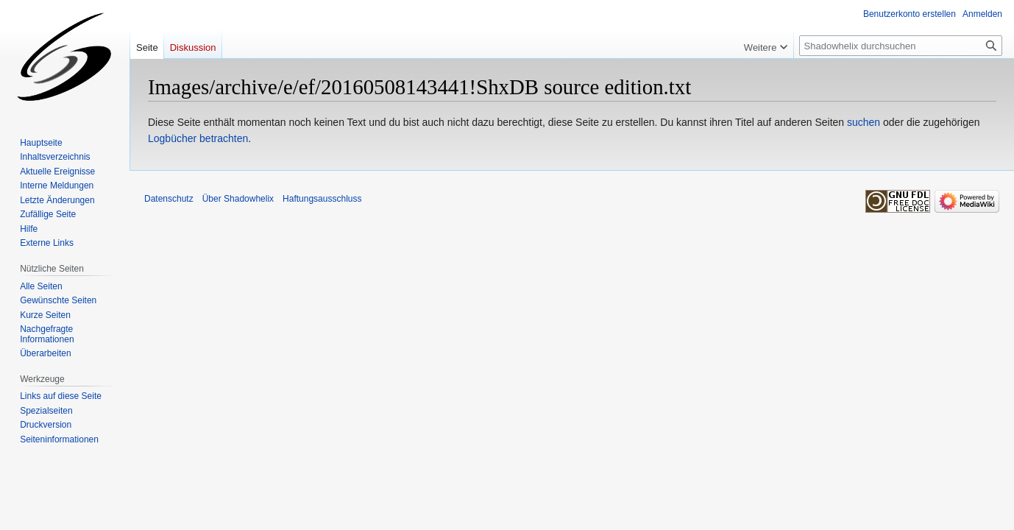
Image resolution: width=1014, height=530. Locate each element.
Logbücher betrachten (198, 138)
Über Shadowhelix (238, 199)
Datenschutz (169, 199)
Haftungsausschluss (322, 199)
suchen (863, 122)
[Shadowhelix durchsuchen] (900, 45)
